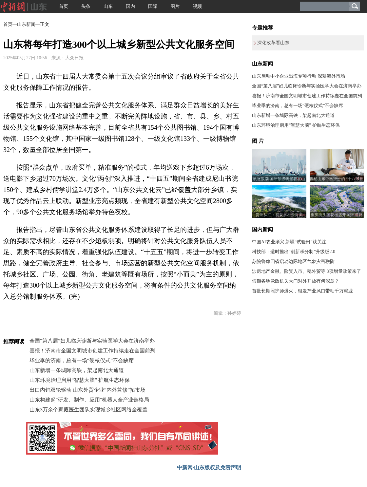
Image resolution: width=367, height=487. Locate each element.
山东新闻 (26, 24)
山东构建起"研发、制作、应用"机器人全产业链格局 (89, 400)
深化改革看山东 (273, 42)
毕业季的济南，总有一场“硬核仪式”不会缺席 (81, 360)
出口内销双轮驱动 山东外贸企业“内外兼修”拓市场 (87, 390)
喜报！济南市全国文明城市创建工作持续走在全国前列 (92, 350)
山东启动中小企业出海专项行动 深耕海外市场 (298, 76)
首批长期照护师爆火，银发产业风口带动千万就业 (302, 291)
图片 (175, 6)
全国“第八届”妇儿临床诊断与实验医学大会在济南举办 (92, 341)
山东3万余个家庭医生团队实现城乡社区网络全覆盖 (88, 409)
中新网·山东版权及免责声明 (209, 467)
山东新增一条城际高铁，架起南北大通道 (76, 370)
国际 (152, 6)
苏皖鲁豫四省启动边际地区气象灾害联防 (293, 261)
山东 (108, 6)
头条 (85, 6)
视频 (197, 6)
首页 (63, 6)
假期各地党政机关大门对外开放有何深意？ (295, 281)
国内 (130, 6)
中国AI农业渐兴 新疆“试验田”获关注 (289, 241)
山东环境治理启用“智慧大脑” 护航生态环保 (79, 380)
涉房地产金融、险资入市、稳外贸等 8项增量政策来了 (306, 271)
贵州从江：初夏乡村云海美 (279, 215)
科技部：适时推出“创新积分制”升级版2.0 (293, 251)
